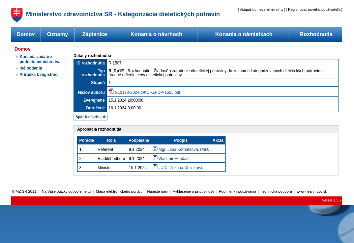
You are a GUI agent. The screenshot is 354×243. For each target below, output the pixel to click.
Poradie (86, 140)
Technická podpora (276, 191)
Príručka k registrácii (40, 74)
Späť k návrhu (88, 117)
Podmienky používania (237, 191)
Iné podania (31, 68)
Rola (111, 140)
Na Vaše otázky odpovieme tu (67, 191)
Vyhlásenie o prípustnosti (193, 191)
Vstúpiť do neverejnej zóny (262, 9)
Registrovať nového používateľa (314, 9)
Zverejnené (94, 100)
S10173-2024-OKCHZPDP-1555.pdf (147, 92)
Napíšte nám (157, 191)
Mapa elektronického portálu (119, 191)
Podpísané (139, 140)
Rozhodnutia (316, 34)
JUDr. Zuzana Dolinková (177, 167)
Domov (26, 34)
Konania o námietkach (244, 34)
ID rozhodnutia (91, 63)
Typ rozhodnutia (93, 73)
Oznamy (57, 34)
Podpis (180, 140)
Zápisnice (94, 34)
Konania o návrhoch (156, 34)
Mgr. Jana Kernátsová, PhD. (181, 149)
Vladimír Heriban (171, 158)
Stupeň (98, 82)
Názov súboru (91, 92)
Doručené (95, 108)
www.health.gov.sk (312, 191)
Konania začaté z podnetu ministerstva (40, 59)
